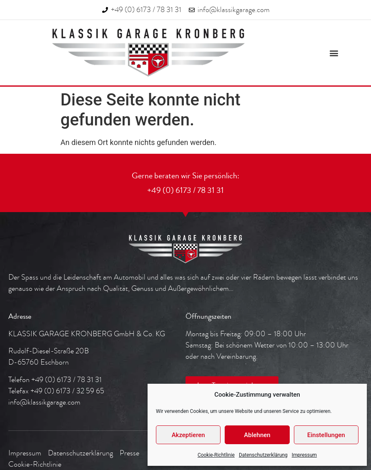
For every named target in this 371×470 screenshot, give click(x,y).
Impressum (304, 455)
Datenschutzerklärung (263, 455)
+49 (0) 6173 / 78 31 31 (66, 380)
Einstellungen (326, 435)
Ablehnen (257, 435)
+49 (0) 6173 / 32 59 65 (67, 391)
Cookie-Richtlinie (216, 455)
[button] (334, 53)
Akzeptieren (188, 435)
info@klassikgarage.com (44, 402)
